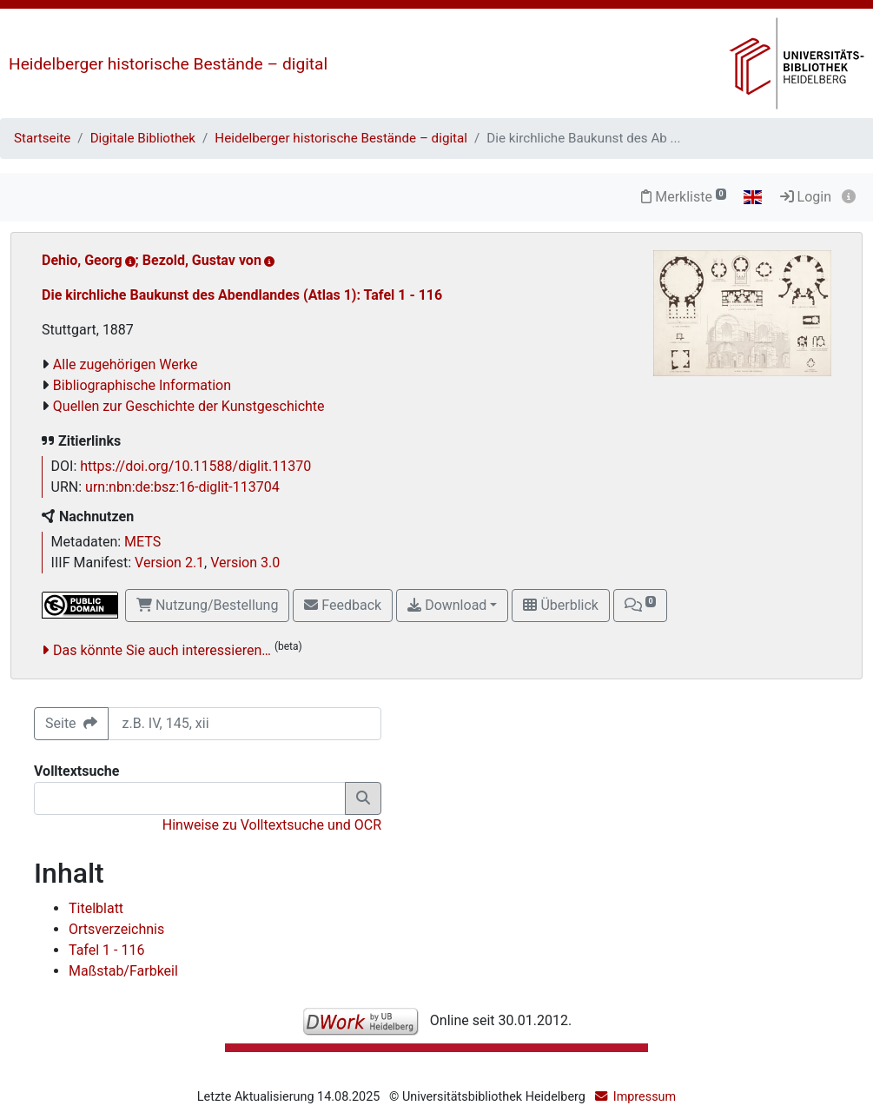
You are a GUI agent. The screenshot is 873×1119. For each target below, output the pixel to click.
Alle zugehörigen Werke (125, 364)
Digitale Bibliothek (142, 138)
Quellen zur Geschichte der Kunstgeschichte (189, 406)
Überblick (560, 605)
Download (446, 605)
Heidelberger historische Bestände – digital (168, 64)
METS (142, 541)
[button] (640, 605)
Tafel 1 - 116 (106, 950)
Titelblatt (96, 908)
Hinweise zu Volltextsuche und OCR (271, 825)
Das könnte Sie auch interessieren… (162, 650)
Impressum (644, 1096)
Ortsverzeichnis (116, 929)
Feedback (342, 605)
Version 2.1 (169, 562)
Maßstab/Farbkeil (123, 971)
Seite (71, 723)
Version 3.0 (245, 562)
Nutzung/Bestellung (207, 605)
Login (805, 197)
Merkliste (683, 197)
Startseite (42, 138)
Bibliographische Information (142, 385)
